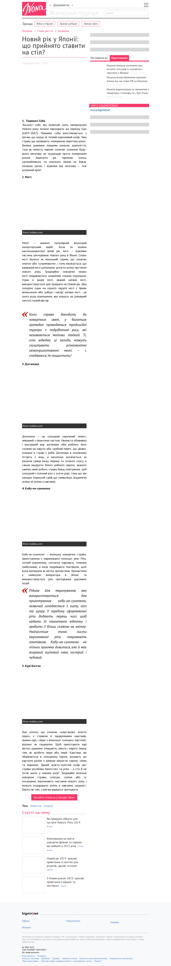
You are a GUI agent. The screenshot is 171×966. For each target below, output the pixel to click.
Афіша (25, 920)
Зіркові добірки (68, 23)
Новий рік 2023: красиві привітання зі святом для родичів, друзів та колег (62, 862)
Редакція (41, 956)
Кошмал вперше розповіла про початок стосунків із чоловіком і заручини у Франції (124, 69)
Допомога (45, 958)
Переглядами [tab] (119, 58)
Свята (50, 869)
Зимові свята (91, 23)
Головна (27, 31)
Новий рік (35, 805)
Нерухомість (73, 920)
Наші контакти (28, 956)
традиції (48, 805)
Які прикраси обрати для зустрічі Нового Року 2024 (63, 820)
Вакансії (97, 961)
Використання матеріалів (121, 958)
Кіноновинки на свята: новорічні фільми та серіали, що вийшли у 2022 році (64, 842)
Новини (114, 922)
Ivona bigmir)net (100, 110)
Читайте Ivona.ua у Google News (54, 797)
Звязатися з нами (69, 958)
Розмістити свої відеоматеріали (93, 958)
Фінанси (26, 927)
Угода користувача (30, 961)
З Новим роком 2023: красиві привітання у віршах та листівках (65, 881)
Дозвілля (63, 31)
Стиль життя (45, 31)
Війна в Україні (45, 23)
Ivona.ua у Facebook (30, 958)
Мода (49, 826)
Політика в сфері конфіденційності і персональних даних (66, 961)
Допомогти (61, 5)
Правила (56, 958)
